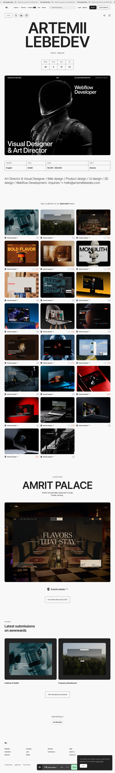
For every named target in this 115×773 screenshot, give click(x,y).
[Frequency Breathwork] (57, 222)
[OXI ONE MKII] (57, 285)
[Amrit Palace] (93, 222)
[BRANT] (22, 347)
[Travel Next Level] (93, 347)
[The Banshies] (22, 285)
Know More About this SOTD (57, 600)
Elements (7, 755)
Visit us (74, 767)
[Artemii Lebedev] (22, 441)
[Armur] (93, 379)
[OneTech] (93, 285)
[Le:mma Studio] (57, 410)
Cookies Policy (8, 765)
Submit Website (103, 7)
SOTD (67, 767)
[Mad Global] (93, 410)
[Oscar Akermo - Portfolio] (57, 441)
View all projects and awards (57, 694)
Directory (23, 7)
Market (44, 7)
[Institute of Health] (22, 222)
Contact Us (72, 755)
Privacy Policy (26, 765)
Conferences (51, 752)
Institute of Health (12, 683)
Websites (7, 749)
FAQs (70, 749)
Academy (32, 7)
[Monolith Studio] (93, 253)
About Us (72, 752)
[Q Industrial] (57, 347)
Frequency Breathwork (67, 683)
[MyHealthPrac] (57, 253)
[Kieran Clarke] (22, 379)
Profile (61, 767)
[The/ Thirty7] (22, 410)
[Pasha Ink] (22, 316)
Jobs (39, 7)
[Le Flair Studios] (57, 316)
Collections (8, 752)
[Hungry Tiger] (22, 253)
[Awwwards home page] (40, 767)
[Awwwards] (6, 7)
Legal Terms (18, 765)
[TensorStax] (93, 316)
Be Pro (93, 7)
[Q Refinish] (57, 379)
